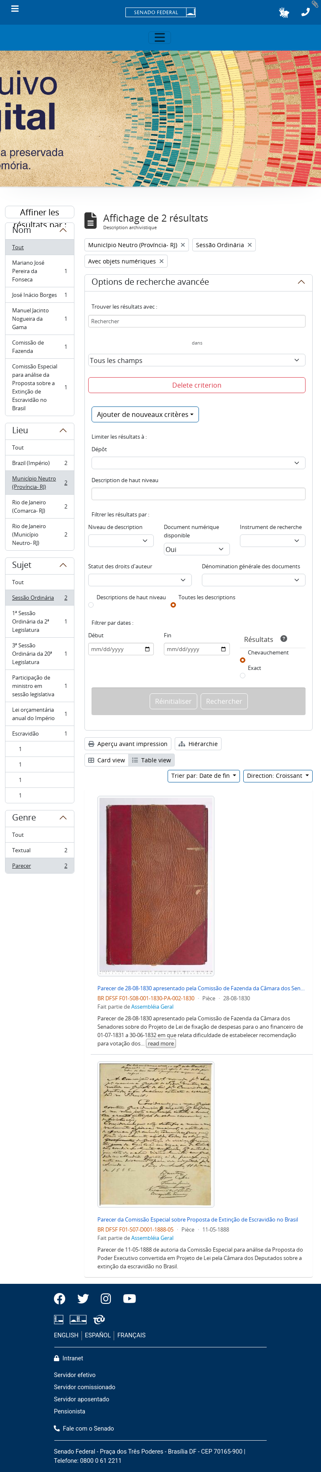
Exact (254, 668)
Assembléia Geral (152, 1006)
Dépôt (99, 449)
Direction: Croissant (275, 775)
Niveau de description (115, 527)
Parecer (39, 867)
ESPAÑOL (98, 1335)
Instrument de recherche (271, 527)
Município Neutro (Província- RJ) (39, 483)
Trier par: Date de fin (201, 775)
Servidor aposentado (81, 1399)
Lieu (20, 431)
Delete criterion (197, 385)
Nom (21, 231)
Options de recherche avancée (150, 283)
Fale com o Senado (84, 1428)
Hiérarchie (198, 744)
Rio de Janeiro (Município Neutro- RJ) (39, 534)
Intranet (68, 1358)
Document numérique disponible (191, 531)
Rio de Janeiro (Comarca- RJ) (39, 506)
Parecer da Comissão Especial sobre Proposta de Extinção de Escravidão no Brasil (197, 1219)
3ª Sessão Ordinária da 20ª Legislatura (39, 653)
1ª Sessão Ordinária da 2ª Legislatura (39, 621)
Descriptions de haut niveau (131, 597)
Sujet (21, 566)
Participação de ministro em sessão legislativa (39, 686)
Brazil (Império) (39, 465)
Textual (39, 852)
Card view (106, 760)
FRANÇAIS (131, 1335)
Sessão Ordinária (39, 599)
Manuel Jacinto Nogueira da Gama (39, 319)
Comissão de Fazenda (39, 347)
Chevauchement (268, 652)
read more (161, 1043)
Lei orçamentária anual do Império (39, 714)
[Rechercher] (197, 321)
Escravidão (39, 735)
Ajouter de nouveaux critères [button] (143, 414)
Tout (18, 247)
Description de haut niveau (125, 480)
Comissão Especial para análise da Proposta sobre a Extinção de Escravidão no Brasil (39, 387)
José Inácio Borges (39, 297)
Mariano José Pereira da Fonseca (39, 271)
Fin (167, 635)
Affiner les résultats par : (39, 212)
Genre (24, 819)
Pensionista (69, 1411)
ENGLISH (66, 1335)
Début (96, 635)
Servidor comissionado (84, 1387)
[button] (284, 12)
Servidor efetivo (75, 1375)
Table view (151, 760)
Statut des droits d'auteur (120, 566)
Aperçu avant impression (128, 744)
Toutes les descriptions (206, 597)
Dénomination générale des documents (251, 566)
